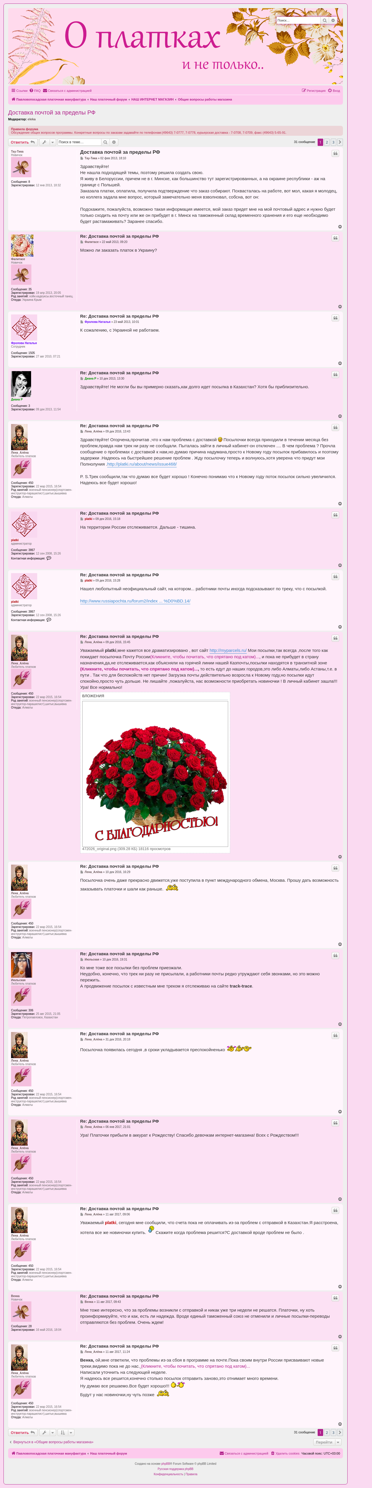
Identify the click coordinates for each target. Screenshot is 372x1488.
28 (30, 1326)
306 (30, 1010)
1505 (31, 353)
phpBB (165, 1463)
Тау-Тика (17, 151)
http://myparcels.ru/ (228, 650)
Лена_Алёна (19, 452)
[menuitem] (35, 90)
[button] (340, 142)
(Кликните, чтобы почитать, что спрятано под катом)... (205, 656)
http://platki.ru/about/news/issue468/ (142, 464)
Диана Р (17, 399)
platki (15, 540)
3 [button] (333, 142)
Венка (15, 1296)
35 (30, 289)
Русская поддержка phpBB (175, 1469)
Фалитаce (18, 259)
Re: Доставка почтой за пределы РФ (119, 236)
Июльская (18, 980)
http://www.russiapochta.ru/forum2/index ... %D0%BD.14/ (135, 600)
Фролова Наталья (24, 343)
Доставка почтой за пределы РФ (52, 112)
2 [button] (327, 142)
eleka (32, 119)
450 (30, 482)
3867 (31, 550)
